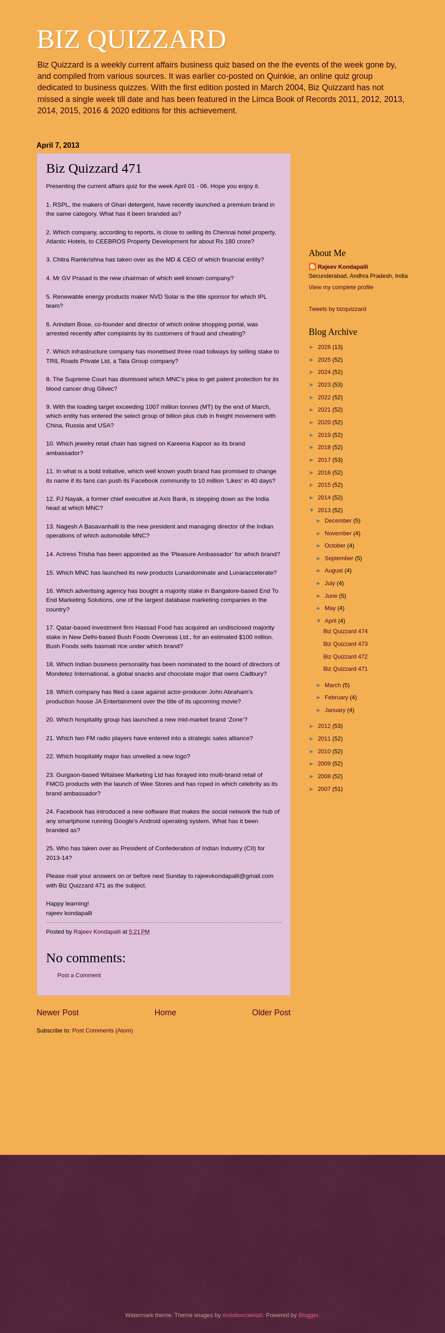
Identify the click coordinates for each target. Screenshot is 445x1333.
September (340, 558)
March (333, 685)
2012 (325, 725)
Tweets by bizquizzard (338, 308)
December (339, 520)
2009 (325, 763)
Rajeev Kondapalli (343, 266)
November (339, 533)
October (336, 545)
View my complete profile (341, 287)
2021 (325, 409)
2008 (325, 776)
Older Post (271, 1012)
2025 (325, 359)
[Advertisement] (82, 1093)
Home (165, 1012)
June (332, 595)
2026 (325, 347)
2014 (325, 497)
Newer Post (58, 1012)
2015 (325, 484)
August (335, 570)
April (331, 620)
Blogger (308, 1315)
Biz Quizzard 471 (345, 668)
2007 (325, 788)
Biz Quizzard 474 (345, 631)
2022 (325, 397)
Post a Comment (79, 975)
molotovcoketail (242, 1315)
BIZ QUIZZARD (131, 39)
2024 (325, 371)
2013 (325, 510)
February (337, 697)
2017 (325, 459)
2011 (325, 738)
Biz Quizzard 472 (345, 656)
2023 (325, 384)
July (331, 583)
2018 (325, 447)
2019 (325, 434)
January (336, 710)
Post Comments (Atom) (102, 1030)
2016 (325, 472)
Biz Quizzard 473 (345, 643)
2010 (325, 751)
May (331, 608)
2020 (325, 422)
